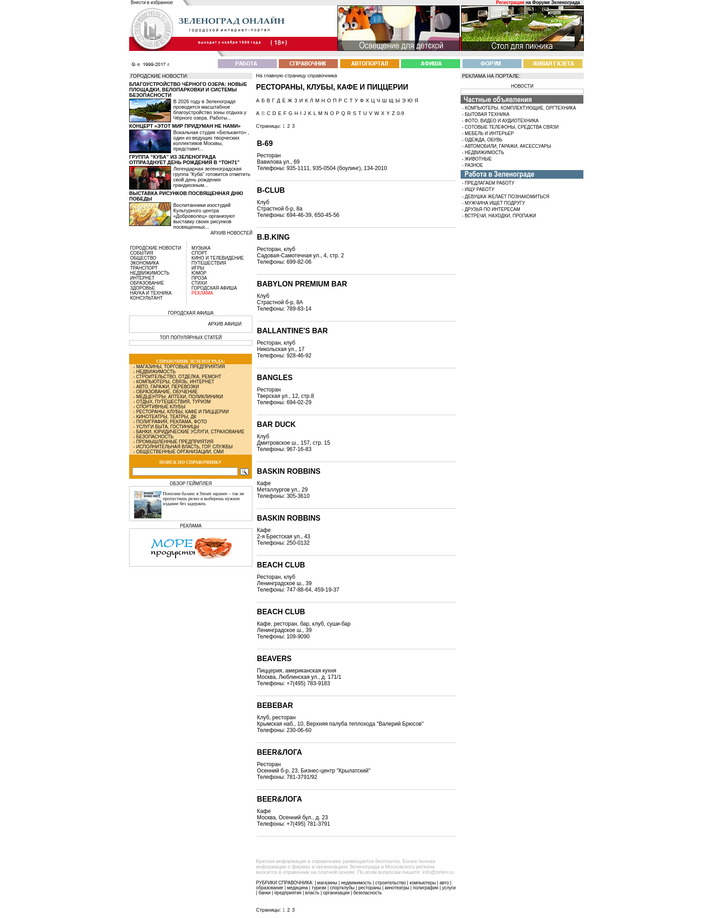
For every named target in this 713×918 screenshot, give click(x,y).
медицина (297, 887)
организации (336, 892)
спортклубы (342, 887)
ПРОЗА (199, 278)
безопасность (367, 892)
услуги (449, 887)
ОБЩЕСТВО (143, 258)
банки (264, 892)
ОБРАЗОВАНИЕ (147, 283)
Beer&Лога (279, 752)
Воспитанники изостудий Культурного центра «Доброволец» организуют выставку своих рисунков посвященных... (204, 216)
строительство (390, 882)
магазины (327, 882)
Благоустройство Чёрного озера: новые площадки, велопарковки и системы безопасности (188, 89)
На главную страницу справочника (296, 75)
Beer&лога (279, 799)
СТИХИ (199, 283)
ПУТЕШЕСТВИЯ (208, 263)
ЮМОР (198, 273)
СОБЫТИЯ (141, 253)
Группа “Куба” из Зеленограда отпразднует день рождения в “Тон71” (184, 159)
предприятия (287, 892)
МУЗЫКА (201, 248)
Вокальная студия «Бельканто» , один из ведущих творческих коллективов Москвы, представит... (211, 140)
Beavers (274, 658)
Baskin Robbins (289, 471)
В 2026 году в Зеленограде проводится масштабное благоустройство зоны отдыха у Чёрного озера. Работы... (209, 109)
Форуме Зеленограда (556, 2)
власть (312, 892)
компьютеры (423, 882)
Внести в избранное (152, 2)
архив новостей (231, 233)
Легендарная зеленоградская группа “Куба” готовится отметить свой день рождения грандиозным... (211, 177)
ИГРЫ (197, 268)
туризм (318, 887)
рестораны (369, 887)
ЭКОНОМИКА (144, 263)
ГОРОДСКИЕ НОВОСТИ (155, 248)
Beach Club (281, 565)
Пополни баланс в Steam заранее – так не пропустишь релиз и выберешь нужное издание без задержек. (203, 498)
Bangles (274, 377)
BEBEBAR (275, 705)
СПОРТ (199, 253)
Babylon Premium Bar (302, 284)
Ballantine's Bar (292, 331)
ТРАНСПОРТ (144, 268)
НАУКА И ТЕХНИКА (150, 293)
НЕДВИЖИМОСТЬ (150, 273)
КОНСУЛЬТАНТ (146, 298)
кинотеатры (397, 887)
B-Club (271, 190)
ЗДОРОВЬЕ (142, 288)
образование (269, 887)
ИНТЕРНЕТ (142, 278)
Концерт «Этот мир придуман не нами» (185, 126)
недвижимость (356, 882)
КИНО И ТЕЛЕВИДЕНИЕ (217, 258)
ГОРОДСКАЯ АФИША (214, 288)
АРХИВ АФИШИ (224, 323)
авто (444, 882)
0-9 (400, 113)
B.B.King (273, 237)
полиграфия (425, 887)
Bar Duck (276, 424)
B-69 (265, 143)
